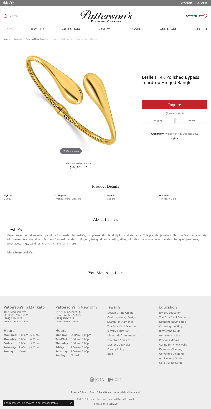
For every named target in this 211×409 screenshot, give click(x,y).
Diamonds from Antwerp (122, 335)
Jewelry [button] (37, 28)
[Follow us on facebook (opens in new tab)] (11, 3)
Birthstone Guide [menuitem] (169, 331)
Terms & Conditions (100, 392)
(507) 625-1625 (79, 167)
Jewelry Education (118, 331)
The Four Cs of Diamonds (123, 326)
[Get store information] (16, 321)
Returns (191, 120)
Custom (104, 28)
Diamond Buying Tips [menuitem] (172, 321)
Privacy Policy (115, 349)
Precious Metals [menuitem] (169, 340)
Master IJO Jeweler (119, 344)
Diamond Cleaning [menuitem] (170, 349)
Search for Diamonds (120, 321)
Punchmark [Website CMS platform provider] (112, 404)
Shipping (158, 120)
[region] (71, 100)
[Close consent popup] (71, 403)
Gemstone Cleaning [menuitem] (171, 353)
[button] (186, 3)
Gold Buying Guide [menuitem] (170, 363)
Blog (110, 353)
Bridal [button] (9, 28)
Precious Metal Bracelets (37, 39)
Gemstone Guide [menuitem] (169, 335)
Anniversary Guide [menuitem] (170, 358)
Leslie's (111, 198)
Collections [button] (71, 28)
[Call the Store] (13, 318)
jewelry (7, 39)
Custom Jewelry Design (121, 317)
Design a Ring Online (120, 312)
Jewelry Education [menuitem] (170, 312)
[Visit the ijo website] (114, 379)
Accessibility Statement (127, 392)
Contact (200, 28)
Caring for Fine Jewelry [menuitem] (173, 344)
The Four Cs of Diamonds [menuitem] (174, 317)
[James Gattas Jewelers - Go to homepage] (105, 16)
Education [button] (135, 28)
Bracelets (18, 39)
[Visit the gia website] (97, 379)
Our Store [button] (168, 28)
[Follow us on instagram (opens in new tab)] (5, 3)
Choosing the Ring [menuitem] (170, 326)
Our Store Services (118, 340)
